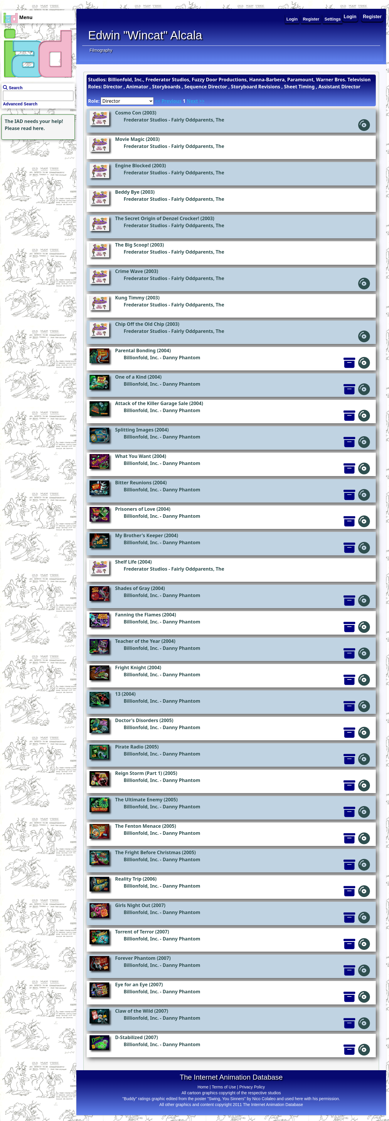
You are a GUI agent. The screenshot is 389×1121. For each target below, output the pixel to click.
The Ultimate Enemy (138, 799)
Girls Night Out (132, 905)
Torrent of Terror (134, 931)
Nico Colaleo (263, 1098)
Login (350, 16)
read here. (33, 128)
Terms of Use (224, 1087)
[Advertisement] (36, 178)
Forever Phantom (135, 958)
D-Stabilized (129, 1037)
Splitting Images (134, 430)
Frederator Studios (145, 120)
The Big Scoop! (132, 245)
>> (202, 101)
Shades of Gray (132, 588)
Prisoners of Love (135, 509)
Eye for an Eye (131, 984)
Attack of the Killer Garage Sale (151, 403)
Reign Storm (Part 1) (138, 773)
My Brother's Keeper (139, 535)
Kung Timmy (129, 297)
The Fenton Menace (138, 826)
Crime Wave (129, 271)
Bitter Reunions (133, 482)
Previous (171, 101)
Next (192, 101)
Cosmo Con (128, 112)
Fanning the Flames (138, 614)
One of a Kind (130, 377)
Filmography (101, 50)
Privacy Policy (252, 1087)
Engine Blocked (133, 165)
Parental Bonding (135, 350)
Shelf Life (126, 562)
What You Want (133, 456)
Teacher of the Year (137, 641)
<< (157, 101)
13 (117, 694)
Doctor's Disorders (136, 720)
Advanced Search (20, 104)
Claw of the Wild (134, 1011)
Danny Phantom (181, 357)
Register (372, 16)
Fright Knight (130, 667)
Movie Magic (129, 139)
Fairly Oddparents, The (197, 120)
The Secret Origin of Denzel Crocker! (157, 218)
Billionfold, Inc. (141, 357)
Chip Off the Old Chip (139, 324)
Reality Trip (128, 879)
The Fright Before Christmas (148, 852)
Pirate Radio (129, 747)
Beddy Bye (127, 192)
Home (203, 1087)
